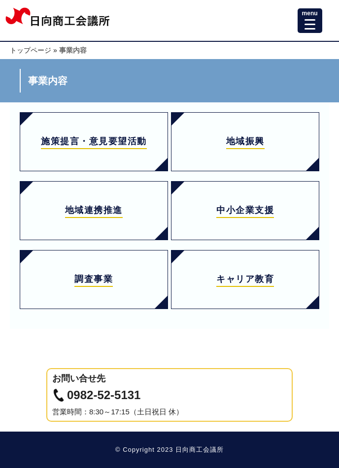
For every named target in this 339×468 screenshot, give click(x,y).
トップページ (30, 50)
